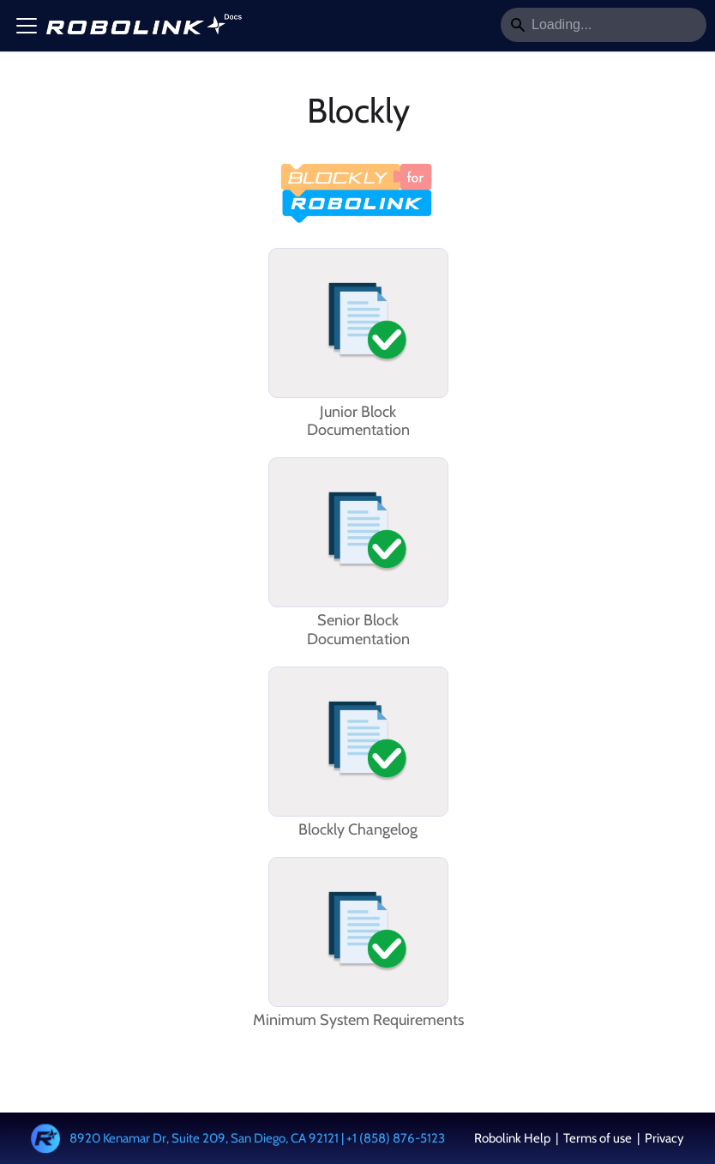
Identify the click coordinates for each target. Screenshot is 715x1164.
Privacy (663, 1138)
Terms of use (597, 1138)
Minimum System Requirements (358, 1020)
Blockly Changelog (358, 830)
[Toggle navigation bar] (26, 26)
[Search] (603, 25)
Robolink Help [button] (513, 1138)
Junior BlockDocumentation (358, 421)
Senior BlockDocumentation (358, 630)
